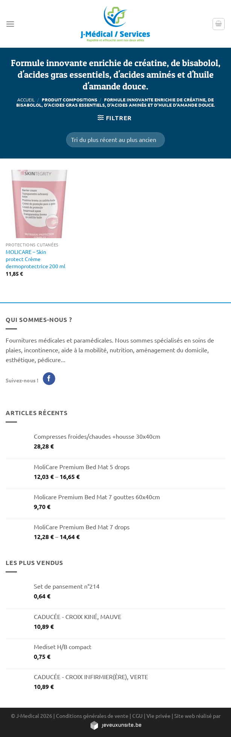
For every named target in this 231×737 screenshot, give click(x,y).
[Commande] (115, 139)
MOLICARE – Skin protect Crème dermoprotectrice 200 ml (35, 258)
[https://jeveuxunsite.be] (115, 725)
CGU (137, 715)
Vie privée (158, 715)
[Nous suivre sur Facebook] (49, 378)
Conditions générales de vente (92, 715)
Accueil (26, 100)
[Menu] (10, 24)
